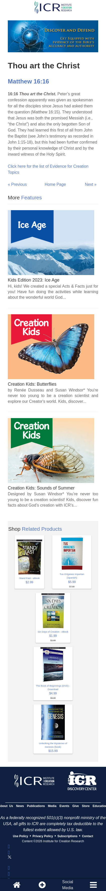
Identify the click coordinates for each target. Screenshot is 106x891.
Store (86, 806)
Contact (87, 836)
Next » (90, 184)
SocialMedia (67, 885)
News (20, 806)
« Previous (17, 184)
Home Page (55, 184)
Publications (36, 806)
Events (64, 806)
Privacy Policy (43, 836)
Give (75, 806)
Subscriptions (68, 836)
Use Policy (20, 836)
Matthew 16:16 (28, 81)
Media (52, 806)
